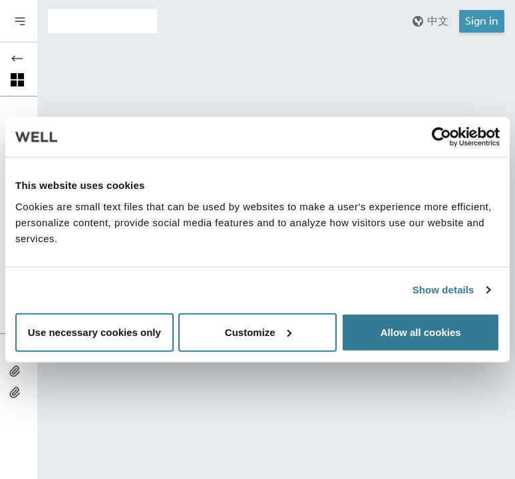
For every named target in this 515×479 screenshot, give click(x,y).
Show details (443, 289)
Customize (258, 331)
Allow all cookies (421, 331)
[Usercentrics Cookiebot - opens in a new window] (441, 137)
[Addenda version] (102, 21)
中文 (429, 21)
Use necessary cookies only (94, 331)
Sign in (481, 21)
